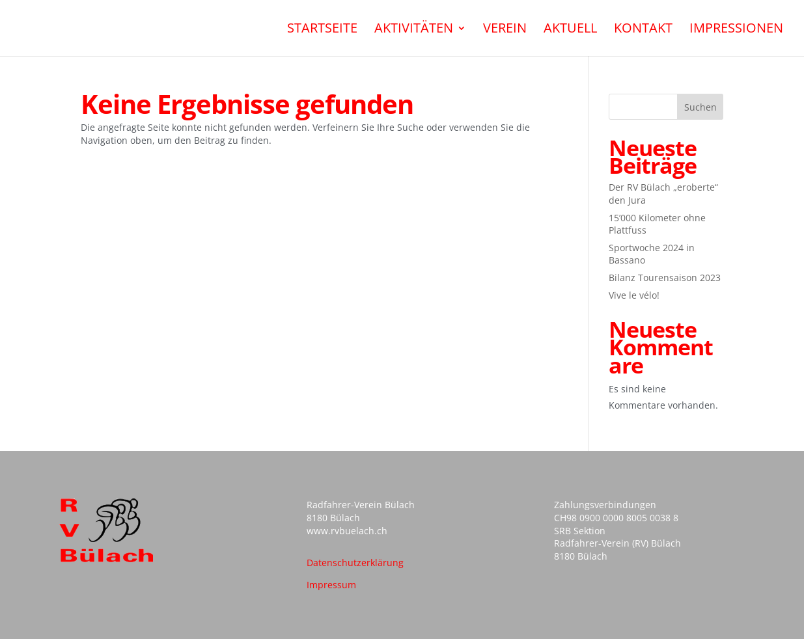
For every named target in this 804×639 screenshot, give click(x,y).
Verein (505, 29)
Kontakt (643, 29)
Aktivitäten (413, 29)
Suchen (700, 107)
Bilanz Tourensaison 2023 (665, 277)
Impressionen (736, 29)
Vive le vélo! (634, 295)
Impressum (331, 584)
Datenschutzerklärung (355, 562)
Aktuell (570, 29)
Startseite (322, 29)
